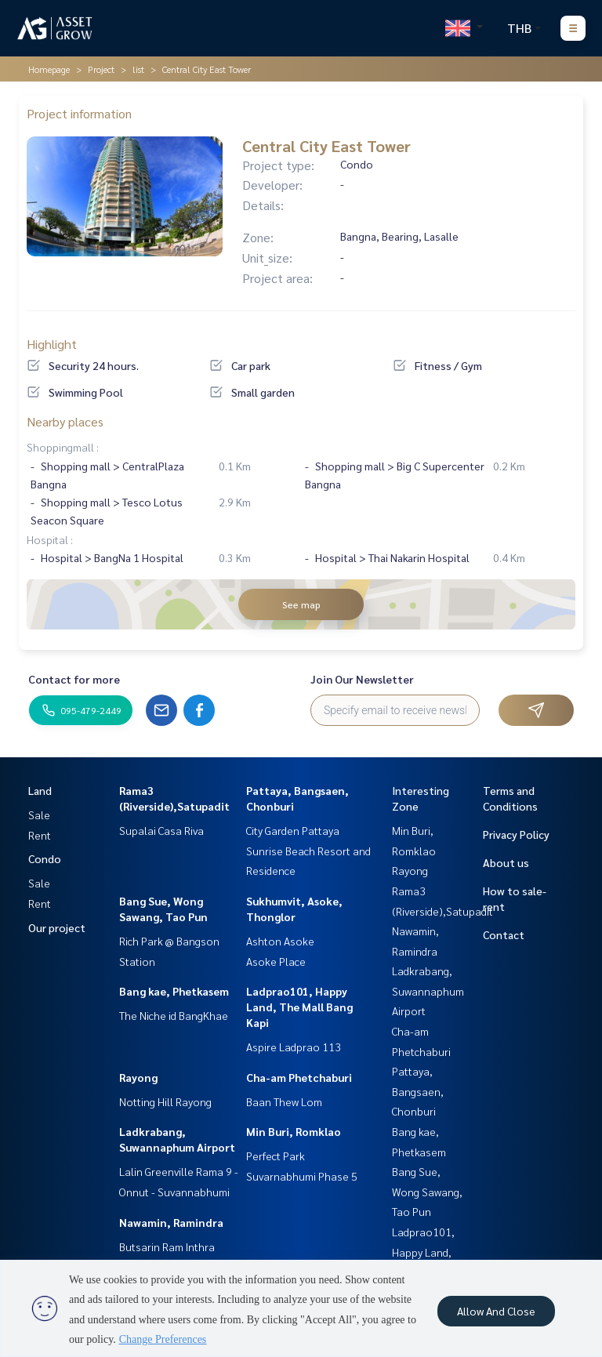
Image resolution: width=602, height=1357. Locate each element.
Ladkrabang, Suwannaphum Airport (428, 990)
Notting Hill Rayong (165, 1101)
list (138, 69)
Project (101, 69)
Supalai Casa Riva (161, 830)
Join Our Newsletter (362, 679)
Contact (503, 934)
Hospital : (50, 539)
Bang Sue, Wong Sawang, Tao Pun (427, 1191)
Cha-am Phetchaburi (299, 1077)
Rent (39, 835)
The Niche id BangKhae (173, 1015)
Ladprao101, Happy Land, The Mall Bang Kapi (299, 1006)
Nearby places (65, 421)
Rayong (138, 1077)
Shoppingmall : (63, 447)
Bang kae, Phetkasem (174, 991)
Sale (39, 814)
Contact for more (74, 679)
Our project (56, 927)
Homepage (49, 69)
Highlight (52, 344)
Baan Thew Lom (284, 1101)
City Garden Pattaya (292, 830)
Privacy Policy (516, 834)
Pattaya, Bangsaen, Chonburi (418, 1091)
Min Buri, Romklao (293, 1131)
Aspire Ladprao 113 (293, 1047)
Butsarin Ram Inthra (167, 1246)
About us (506, 862)
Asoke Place (276, 961)
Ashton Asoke (280, 941)
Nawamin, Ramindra (171, 1222)
